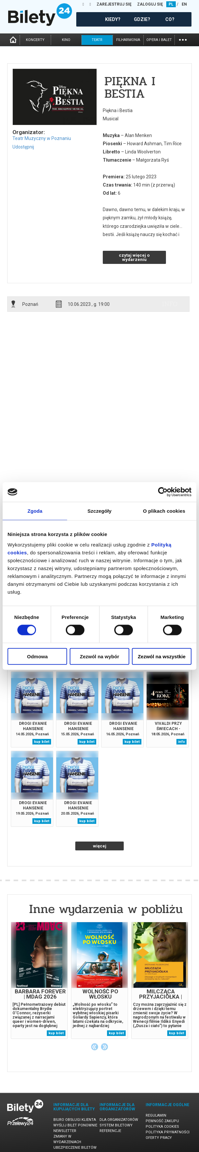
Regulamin (156, 1115)
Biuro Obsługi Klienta (74, 1120)
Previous (94, 1046)
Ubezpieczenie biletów (75, 1147)
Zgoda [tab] (35, 511)
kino (66, 40)
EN (184, 4)
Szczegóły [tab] (99, 511)
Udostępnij (23, 146)
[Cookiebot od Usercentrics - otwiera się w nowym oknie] (162, 492)
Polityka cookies (162, 1126)
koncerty (35, 40)
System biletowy (116, 1125)
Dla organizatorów (119, 1120)
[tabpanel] (39, 980)
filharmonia (128, 40)
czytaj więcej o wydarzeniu (134, 257)
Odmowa (37, 656)
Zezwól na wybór (99, 656)
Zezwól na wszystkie (162, 656)
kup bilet (41, 742)
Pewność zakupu (162, 1121)
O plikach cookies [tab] (164, 511)
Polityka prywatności (168, 1132)
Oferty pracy (159, 1138)
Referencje (110, 1131)
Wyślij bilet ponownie (75, 1125)
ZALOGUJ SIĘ (150, 4)
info (170, 303)
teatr (97, 40)
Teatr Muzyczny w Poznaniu (41, 138)
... (182, 39)
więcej (99, 846)
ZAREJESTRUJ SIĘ (114, 4)
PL (171, 4)
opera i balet (159, 40)
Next (104, 1046)
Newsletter (64, 1131)
